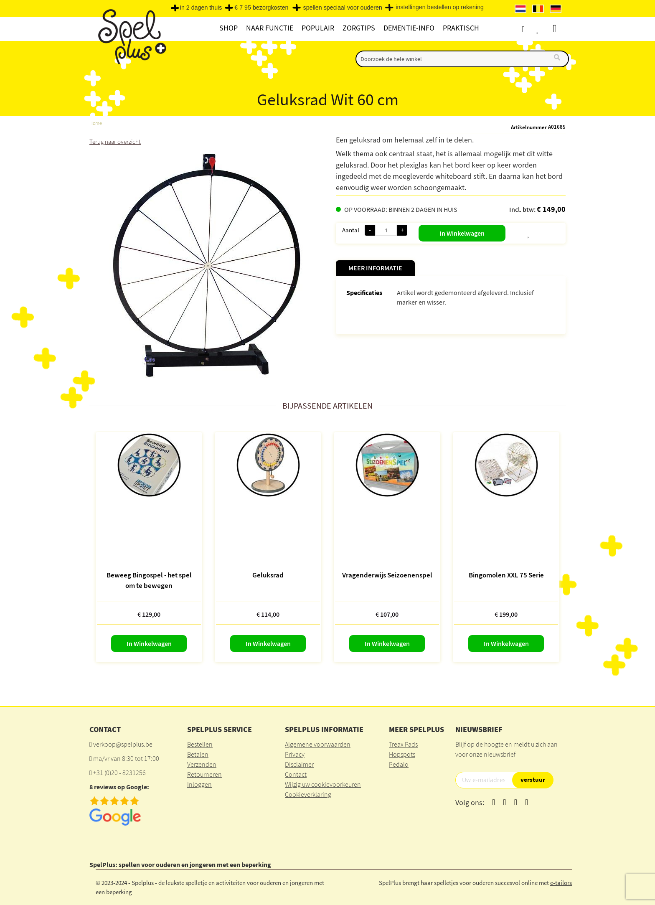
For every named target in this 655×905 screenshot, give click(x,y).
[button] (508, 231)
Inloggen (199, 784)
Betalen (197, 754)
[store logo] (131, 38)
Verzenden (201, 764)
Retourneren (204, 774)
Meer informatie (375, 268)
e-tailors (561, 882)
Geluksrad (268, 574)
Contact (296, 774)
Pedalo (399, 764)
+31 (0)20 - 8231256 (119, 772)
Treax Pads (403, 744)
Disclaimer (299, 764)
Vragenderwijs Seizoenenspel (387, 574)
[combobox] (462, 59)
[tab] (375, 268)
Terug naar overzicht (116, 141)
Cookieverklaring (308, 794)
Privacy (295, 754)
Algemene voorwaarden (317, 744)
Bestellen (200, 744)
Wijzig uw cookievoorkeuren (323, 784)
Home (95, 123)
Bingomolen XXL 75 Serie (506, 574)
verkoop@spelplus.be (122, 744)
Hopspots (402, 754)
